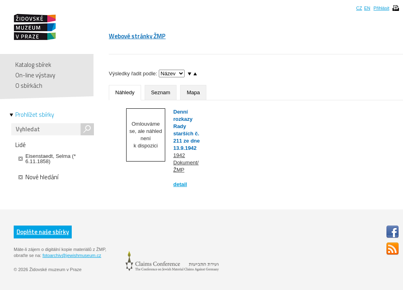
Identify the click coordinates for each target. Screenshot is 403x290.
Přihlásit (381, 8)
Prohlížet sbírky (34, 114)
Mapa (193, 92)
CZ (359, 8)
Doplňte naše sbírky (43, 231)
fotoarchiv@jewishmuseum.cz (71, 255)
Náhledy (125, 92)
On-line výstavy (35, 75)
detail (180, 184)
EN (367, 8)
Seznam (160, 92)
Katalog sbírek (33, 64)
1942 (179, 155)
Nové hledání (38, 177)
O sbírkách (28, 85)
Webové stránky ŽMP (137, 36)
